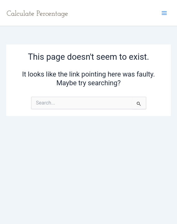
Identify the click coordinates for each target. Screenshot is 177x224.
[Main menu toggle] (164, 13)
